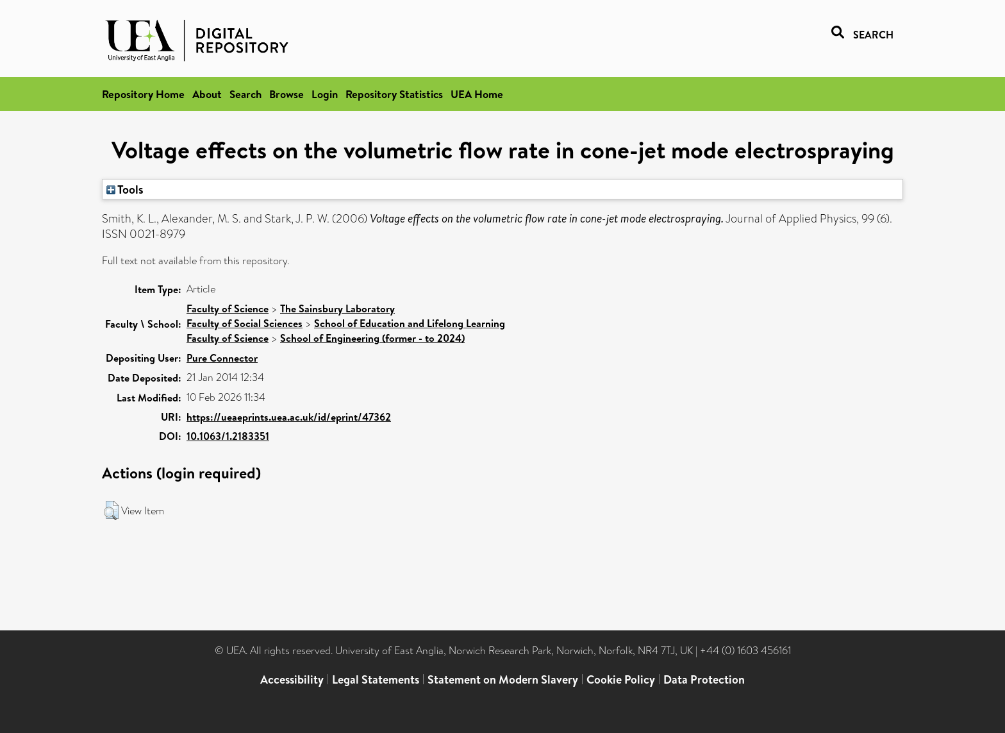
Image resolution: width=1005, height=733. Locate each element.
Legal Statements (375, 679)
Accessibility (292, 679)
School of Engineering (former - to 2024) (372, 338)
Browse (286, 94)
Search (245, 94)
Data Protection (704, 679)
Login (324, 94)
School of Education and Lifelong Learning (409, 323)
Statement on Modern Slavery (503, 679)
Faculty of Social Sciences (245, 323)
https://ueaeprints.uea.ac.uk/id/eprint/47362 (289, 417)
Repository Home (143, 94)
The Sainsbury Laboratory (337, 308)
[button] (111, 510)
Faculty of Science (228, 308)
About (207, 94)
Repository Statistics (394, 94)
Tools (125, 189)
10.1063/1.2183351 (228, 436)
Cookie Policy (620, 679)
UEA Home (477, 94)
